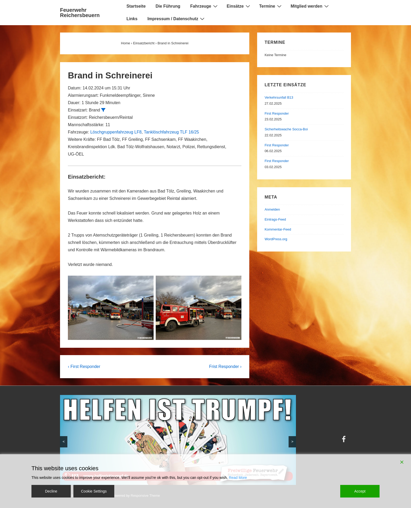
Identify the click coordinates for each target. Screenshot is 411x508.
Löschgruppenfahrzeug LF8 (116, 132)
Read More (238, 477)
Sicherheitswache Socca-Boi (286, 129)
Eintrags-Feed (275, 219)
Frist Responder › (225, 366)
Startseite (136, 6)
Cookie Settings (94, 491)
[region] (178, 440)
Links (132, 19)
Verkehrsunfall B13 (278, 97)
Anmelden (272, 209)
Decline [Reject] (51, 491)
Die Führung (168, 6)
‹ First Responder (84, 366)
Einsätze (239, 6)
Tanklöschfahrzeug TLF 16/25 (171, 132)
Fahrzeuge (204, 6)
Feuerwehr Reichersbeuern (80, 12)
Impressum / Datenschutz (176, 18)
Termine (271, 6)
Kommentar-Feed (277, 229)
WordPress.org (275, 239)
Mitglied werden (310, 6)
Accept (360, 491)
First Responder (276, 113)
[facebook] (344, 441)
